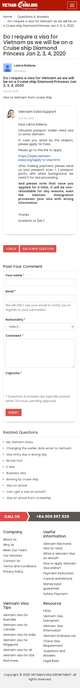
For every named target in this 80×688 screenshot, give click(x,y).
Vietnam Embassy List (59, 636)
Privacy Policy (13, 571)
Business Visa (16, 473)
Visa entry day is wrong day (26, 454)
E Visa (10, 467)
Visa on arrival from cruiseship (28, 498)
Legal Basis (51, 661)
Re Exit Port (14, 461)
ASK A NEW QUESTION (38, 249)
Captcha (14, 373)
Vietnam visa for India (19, 635)
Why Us (8, 545)
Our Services (12, 555)
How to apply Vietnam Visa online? (59, 565)
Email (11, 291)
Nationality (15, 319)
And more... (11, 660)
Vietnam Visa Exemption (53, 618)
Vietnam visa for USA (18, 655)
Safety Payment (55, 594)
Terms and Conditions (19, 566)
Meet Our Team (15, 550)
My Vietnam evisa (19, 442)
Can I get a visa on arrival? (26, 492)
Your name (15, 275)
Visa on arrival (16, 485)
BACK (11, 249)
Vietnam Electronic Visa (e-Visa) (57, 546)
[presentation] (38, 385)
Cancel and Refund (57, 578)
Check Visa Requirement (53, 643)
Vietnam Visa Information (53, 628)
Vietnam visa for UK (17, 650)
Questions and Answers (54, 653)
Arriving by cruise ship (22, 479)
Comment (14, 336)
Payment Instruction (58, 573)
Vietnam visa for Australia (15, 617)
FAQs (47, 611)
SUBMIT (13, 412)
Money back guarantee (52, 586)
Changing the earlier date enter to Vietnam (38, 448)
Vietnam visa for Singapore (15, 642)
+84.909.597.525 (52, 516)
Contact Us (11, 561)
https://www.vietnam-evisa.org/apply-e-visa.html (39, 158)
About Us (9, 539)
